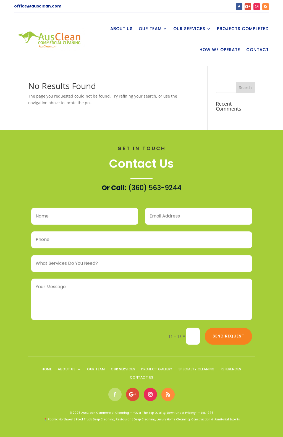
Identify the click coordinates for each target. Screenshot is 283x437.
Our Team (150, 29)
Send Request (228, 337)
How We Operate (220, 50)
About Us (121, 29)
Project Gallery (156, 371)
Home (47, 371)
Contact (257, 50)
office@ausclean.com (37, 6)
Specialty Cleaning (197, 371)
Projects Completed (243, 29)
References (231, 371)
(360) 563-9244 (155, 189)
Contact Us (141, 379)
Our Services (189, 29)
